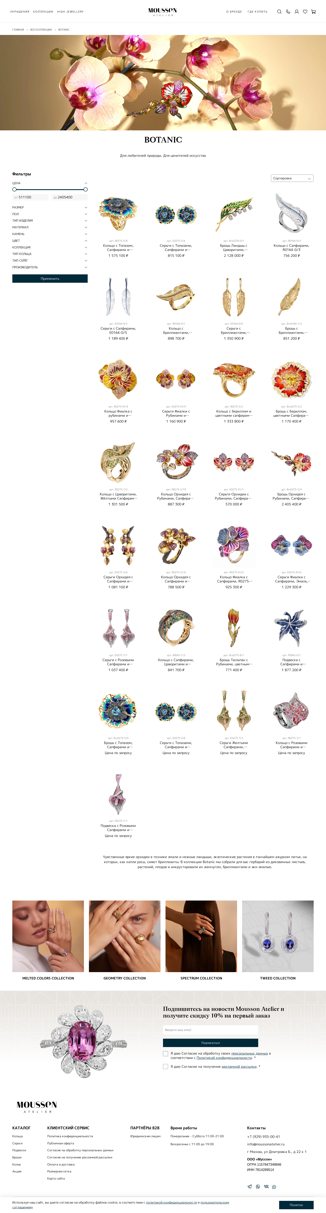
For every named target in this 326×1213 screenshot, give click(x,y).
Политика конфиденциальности (70, 1136)
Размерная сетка (59, 1171)
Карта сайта (56, 1178)
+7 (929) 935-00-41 (263, 1136)
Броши (16, 1157)
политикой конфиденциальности (171, 1202)
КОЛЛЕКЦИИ (43, 11)
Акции (16, 1171)
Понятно (296, 1205)
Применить (50, 278)
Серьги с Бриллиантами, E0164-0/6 (234, 332)
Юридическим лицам (145, 1136)
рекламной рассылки (239, 1066)
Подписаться (211, 1043)
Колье (16, 1164)
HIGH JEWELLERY (70, 11)
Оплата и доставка (61, 1164)
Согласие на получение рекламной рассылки (79, 1157)
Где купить (258, 11)
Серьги (17, 1143)
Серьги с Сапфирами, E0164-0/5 (118, 330)
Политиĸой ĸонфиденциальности (224, 1057)
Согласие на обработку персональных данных (80, 1150)
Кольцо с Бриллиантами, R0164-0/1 (176, 332)
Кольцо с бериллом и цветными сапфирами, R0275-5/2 (233, 415)
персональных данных (249, 1053)
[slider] (14, 189)
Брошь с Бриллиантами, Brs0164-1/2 (291, 332)
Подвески (19, 1150)
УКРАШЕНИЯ (20, 11)
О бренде (234, 11)
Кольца (17, 1136)
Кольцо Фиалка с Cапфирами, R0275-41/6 (233, 581)
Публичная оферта (60, 1143)
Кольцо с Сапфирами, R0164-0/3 (291, 247)
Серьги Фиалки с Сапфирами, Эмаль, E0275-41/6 (291, 581)
